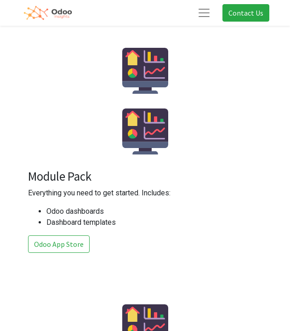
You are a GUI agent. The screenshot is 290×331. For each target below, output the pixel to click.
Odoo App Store (59, 244)
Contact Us (245, 12)
